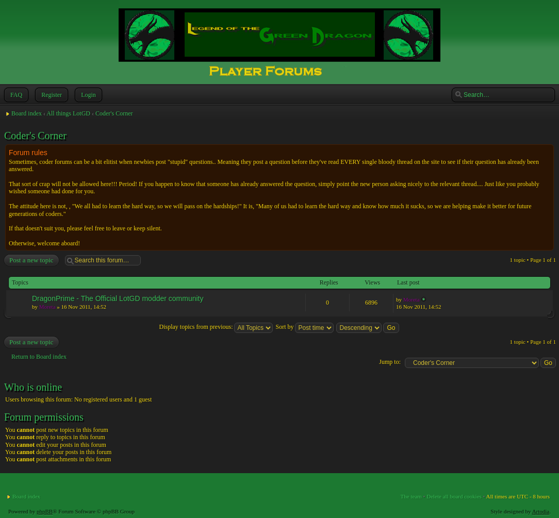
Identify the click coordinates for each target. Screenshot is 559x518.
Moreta (47, 307)
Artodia (541, 511)
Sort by (304, 326)
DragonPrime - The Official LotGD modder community (118, 298)
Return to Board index (39, 356)
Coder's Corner (114, 113)
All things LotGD (68, 113)
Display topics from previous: (216, 326)
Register (50, 95)
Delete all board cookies (454, 496)
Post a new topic (31, 260)
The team (411, 496)
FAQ (15, 95)
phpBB (45, 511)
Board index (26, 113)
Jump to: (390, 361)
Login (87, 95)
